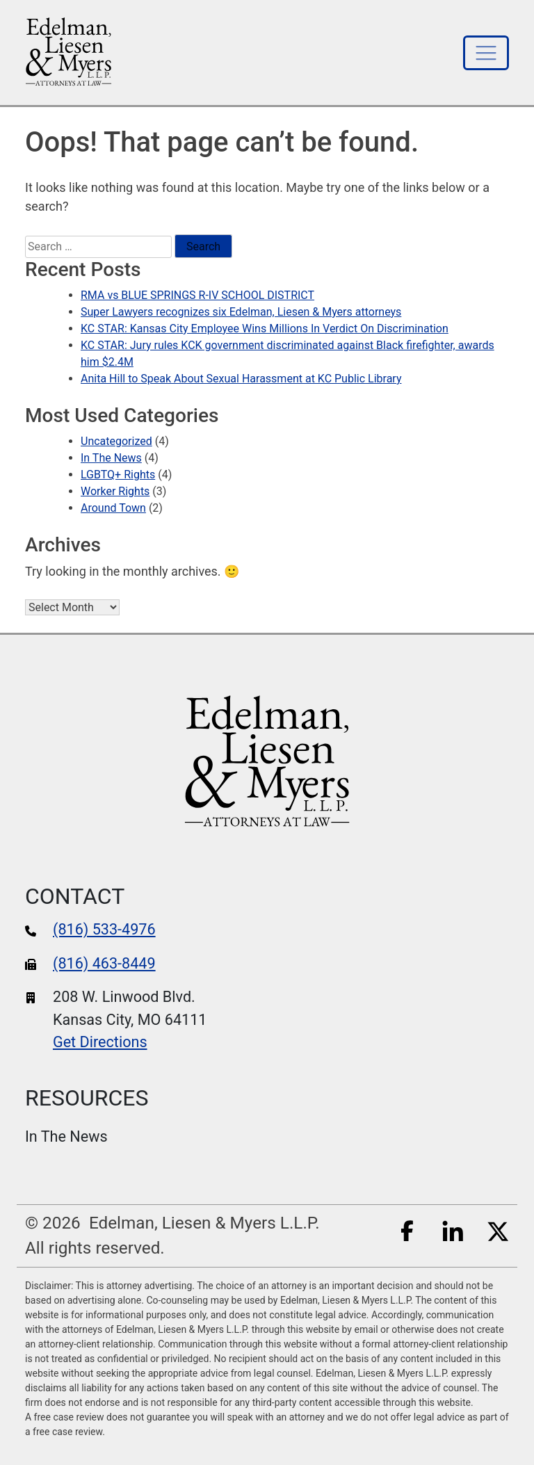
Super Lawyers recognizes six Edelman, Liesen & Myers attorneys (241, 311)
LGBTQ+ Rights (118, 474)
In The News (111, 457)
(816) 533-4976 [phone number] (104, 929)
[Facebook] (407, 1229)
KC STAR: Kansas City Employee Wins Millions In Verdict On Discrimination (264, 328)
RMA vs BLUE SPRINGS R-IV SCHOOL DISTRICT (197, 295)
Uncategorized (116, 441)
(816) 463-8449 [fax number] (104, 963)
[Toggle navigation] (486, 52)
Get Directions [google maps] (100, 1042)
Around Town (113, 508)
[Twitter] (498, 1229)
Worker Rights (115, 491)
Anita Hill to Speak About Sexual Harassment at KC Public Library (241, 378)
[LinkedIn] (453, 1229)
